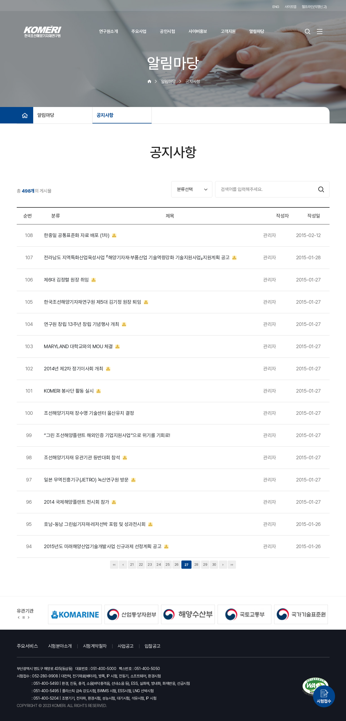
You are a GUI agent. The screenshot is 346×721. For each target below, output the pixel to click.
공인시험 (167, 31)
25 (167, 564)
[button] (19, 617)
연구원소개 (108, 31)
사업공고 (126, 646)
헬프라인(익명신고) (314, 7)
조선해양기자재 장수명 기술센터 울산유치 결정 (89, 413)
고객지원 (228, 31)
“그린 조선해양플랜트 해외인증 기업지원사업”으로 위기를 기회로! (107, 435)
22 (141, 564)
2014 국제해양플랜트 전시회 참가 (80, 502)
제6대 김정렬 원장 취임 (70, 280)
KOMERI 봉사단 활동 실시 (72, 391)
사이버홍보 (198, 31)
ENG (275, 7)
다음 (223, 565)
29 (205, 564)
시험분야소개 (60, 646)
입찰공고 (153, 646)
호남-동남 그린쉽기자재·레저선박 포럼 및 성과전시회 (98, 524)
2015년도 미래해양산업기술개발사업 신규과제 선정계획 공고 (106, 546)
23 (150, 564)
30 (214, 564)
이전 (123, 565)
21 (132, 564)
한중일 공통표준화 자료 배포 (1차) (80, 235)
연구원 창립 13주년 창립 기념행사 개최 (85, 324)
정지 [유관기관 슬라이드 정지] (23, 617)
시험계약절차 (95, 646)
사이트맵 (290, 7)
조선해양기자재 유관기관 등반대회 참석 (85, 457)
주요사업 (138, 31)
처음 (114, 565)
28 (196, 564)
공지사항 (105, 115)
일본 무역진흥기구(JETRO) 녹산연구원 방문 (90, 480)
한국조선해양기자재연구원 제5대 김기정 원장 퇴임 (96, 302)
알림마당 (256, 31)
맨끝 (232, 565)
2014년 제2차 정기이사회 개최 (77, 368)
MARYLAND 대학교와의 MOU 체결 (82, 346)
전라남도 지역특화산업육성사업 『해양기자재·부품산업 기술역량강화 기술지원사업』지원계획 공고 (140, 257)
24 (158, 564)
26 (177, 564)
